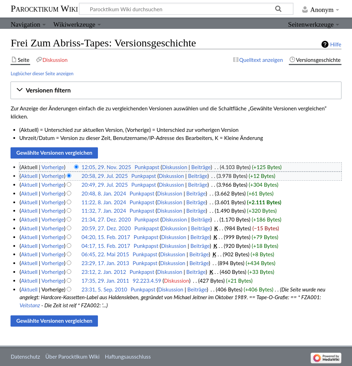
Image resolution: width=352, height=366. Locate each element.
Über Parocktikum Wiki (72, 356)
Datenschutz (25, 356)
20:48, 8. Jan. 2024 (103, 193)
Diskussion (174, 167)
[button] (175, 90)
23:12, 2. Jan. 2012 (103, 272)
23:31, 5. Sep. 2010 (104, 289)
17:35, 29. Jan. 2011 (105, 280)
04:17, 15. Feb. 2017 (105, 246)
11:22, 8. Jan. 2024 (103, 202)
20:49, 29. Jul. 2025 (104, 184)
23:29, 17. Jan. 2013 (105, 263)
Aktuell (29, 176)
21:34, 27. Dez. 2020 (106, 219)
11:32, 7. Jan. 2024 (103, 210)
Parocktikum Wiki (44, 8)
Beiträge (201, 167)
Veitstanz (30, 305)
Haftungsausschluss (128, 356)
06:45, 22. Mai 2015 (105, 254)
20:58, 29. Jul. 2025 (104, 176)
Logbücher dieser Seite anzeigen (42, 73)
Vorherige (52, 167)
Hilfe (335, 44)
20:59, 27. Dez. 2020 (106, 228)
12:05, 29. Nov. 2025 (106, 167)
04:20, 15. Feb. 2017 (105, 237)
